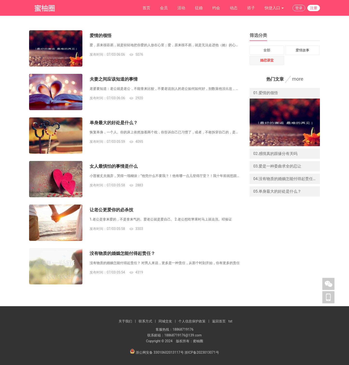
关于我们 (125, 321)
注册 (313, 8)
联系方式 (145, 321)
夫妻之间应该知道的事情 (114, 79)
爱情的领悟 (100, 35)
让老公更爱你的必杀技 (111, 209)
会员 (164, 8)
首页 (146, 8)
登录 (298, 8)
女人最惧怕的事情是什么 (114, 166)
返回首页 (219, 321)
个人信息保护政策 (192, 321)
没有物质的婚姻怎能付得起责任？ (122, 253)
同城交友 (165, 321)
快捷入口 (274, 8)
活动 (181, 8)
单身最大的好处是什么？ (114, 122)
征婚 (199, 8)
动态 (234, 8)
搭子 (251, 8)
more (297, 79)
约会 (216, 8)
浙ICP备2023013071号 (201, 352)
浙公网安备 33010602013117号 (160, 352)
